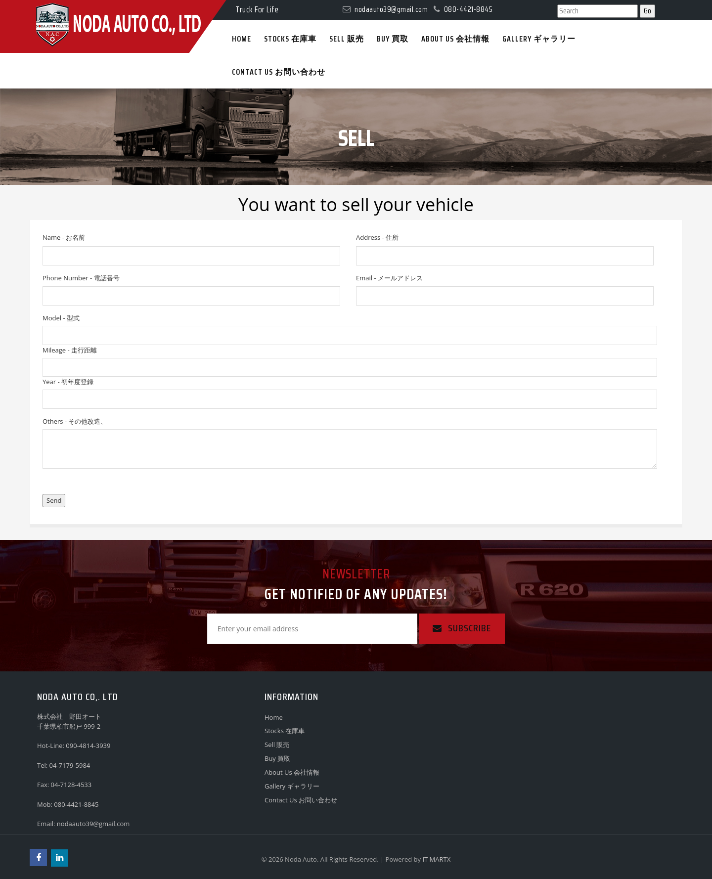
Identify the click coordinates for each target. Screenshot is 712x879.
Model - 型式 (61, 317)
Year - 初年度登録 (68, 381)
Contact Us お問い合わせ (301, 799)
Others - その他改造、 (75, 421)
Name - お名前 (64, 237)
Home (274, 717)
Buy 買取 (277, 758)
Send (53, 500)
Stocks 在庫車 (285, 730)
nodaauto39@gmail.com (93, 823)
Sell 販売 (277, 744)
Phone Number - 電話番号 (81, 277)
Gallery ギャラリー (292, 786)
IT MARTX (436, 859)
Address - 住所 (377, 237)
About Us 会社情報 (292, 772)
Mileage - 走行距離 (70, 350)
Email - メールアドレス (389, 277)
